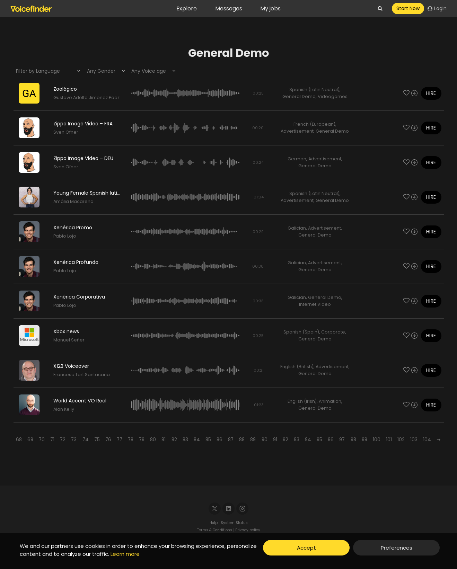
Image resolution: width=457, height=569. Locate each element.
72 (62, 439)
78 (130, 439)
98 (353, 439)
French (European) (314, 124)
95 (319, 439)
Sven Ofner (65, 132)
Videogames (333, 96)
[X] (215, 509)
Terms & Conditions (214, 530)
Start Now (408, 8)
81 (163, 439)
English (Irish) (302, 401)
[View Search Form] (380, 9)
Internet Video (315, 304)
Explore (186, 8)
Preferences (396, 547)
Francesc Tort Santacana (81, 374)
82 (174, 439)
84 (197, 439)
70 (42, 439)
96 (331, 439)
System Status (234, 522)
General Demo (299, 96)
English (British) (297, 367)
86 (219, 439)
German (297, 159)
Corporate (333, 332)
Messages (228, 8)
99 (364, 439)
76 (108, 439)
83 (185, 439)
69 (30, 439)
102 (401, 439)
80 (153, 439)
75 (97, 439)
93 (296, 439)
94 (308, 439)
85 (208, 439)
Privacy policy (247, 530)
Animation (330, 401)
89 (253, 439)
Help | (215, 522)
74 (85, 439)
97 (342, 439)
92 (285, 439)
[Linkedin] (228, 509)
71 (52, 439)
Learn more (125, 554)
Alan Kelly (63, 409)
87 (231, 439)
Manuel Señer (69, 340)
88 (242, 439)
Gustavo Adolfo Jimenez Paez (86, 97)
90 (264, 439)
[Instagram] (242, 509)
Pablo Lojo (64, 236)
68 (19, 439)
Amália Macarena (73, 201)
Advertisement (297, 131)
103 (414, 439)
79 (141, 439)
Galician (297, 228)
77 (119, 439)
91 (275, 439)
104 (427, 439)
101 (389, 439)
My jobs (270, 8)
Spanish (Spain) (301, 332)
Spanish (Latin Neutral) (314, 89)
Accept (306, 547)
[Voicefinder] (31, 9)
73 (74, 439)
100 (376, 439)
